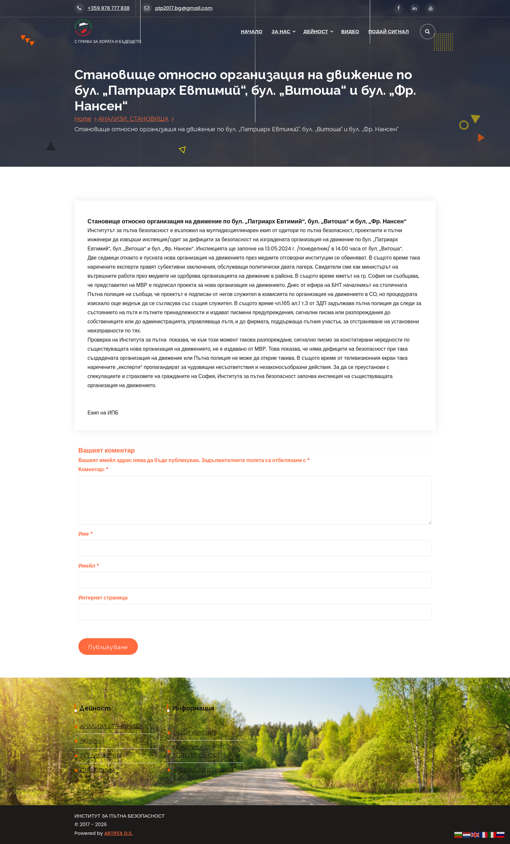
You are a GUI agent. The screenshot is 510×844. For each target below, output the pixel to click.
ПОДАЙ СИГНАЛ (389, 31)
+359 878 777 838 (101, 8)
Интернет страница (103, 597)
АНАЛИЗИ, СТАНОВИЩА (133, 118)
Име (85, 534)
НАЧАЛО (251, 31)
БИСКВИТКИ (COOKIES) (203, 770)
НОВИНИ (92, 741)
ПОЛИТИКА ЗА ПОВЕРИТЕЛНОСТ (197, 751)
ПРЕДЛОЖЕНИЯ (100, 756)
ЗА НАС (281, 31)
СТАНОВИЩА (97, 770)
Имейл (88, 566)
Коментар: (93, 469)
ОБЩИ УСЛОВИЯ (195, 733)
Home (82, 118)
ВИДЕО (350, 31)
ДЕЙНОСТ (315, 31)
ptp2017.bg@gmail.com (177, 8)
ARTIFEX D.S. (118, 833)
